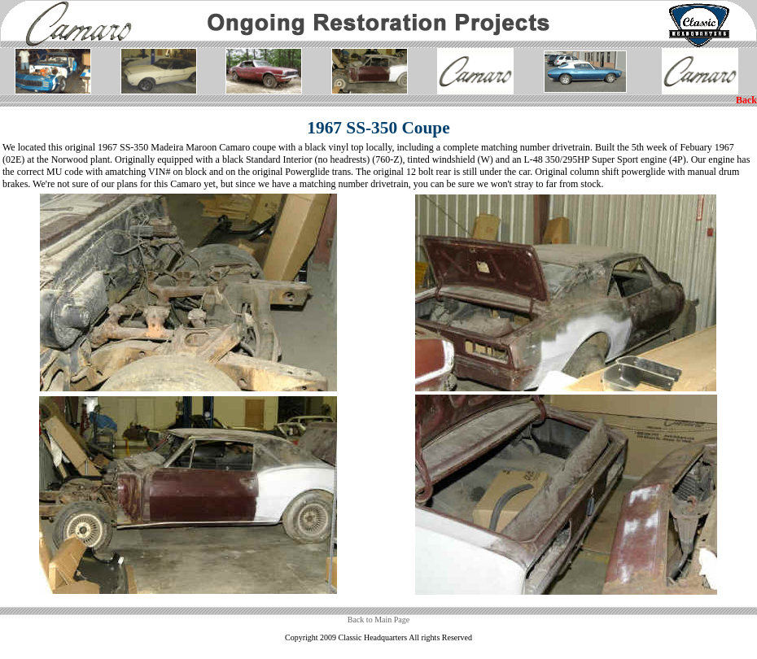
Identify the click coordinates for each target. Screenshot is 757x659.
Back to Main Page (378, 619)
